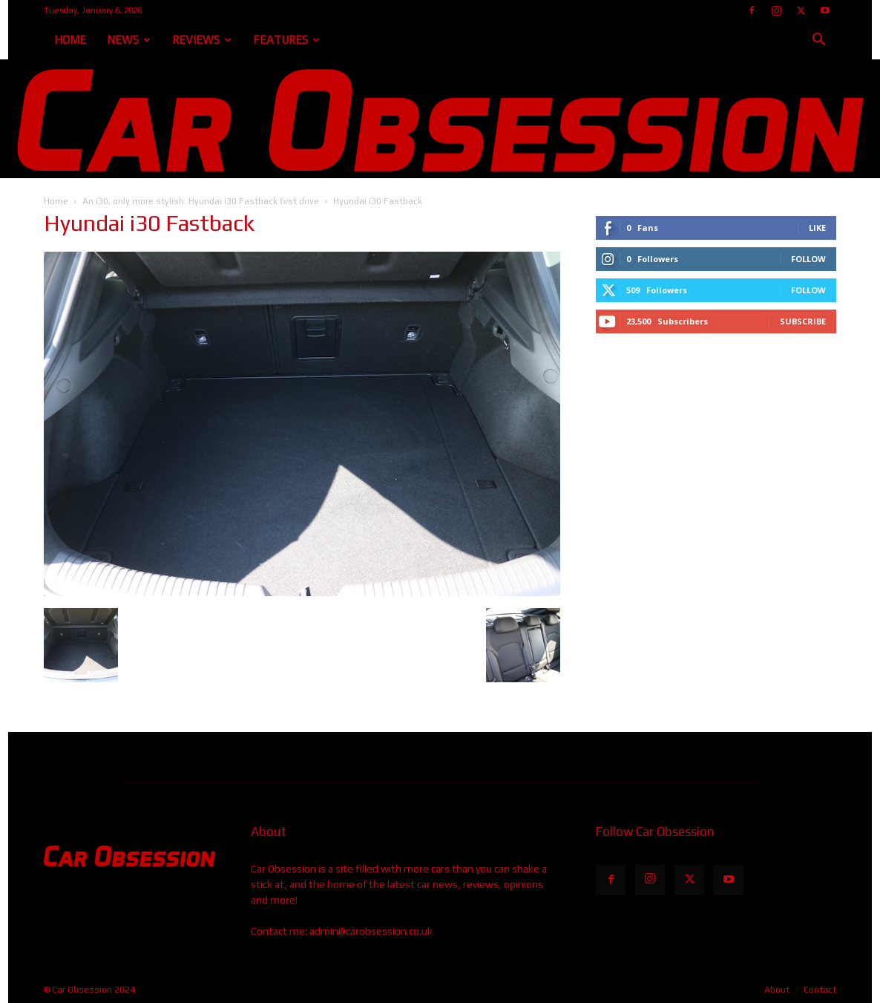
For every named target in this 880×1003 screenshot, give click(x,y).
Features (286, 39)
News (129, 39)
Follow (808, 258)
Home (70, 39)
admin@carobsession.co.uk (371, 931)
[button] (818, 41)
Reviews (202, 39)
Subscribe (803, 321)
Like (817, 227)
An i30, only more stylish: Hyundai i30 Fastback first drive (200, 201)
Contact (820, 989)
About (776, 989)
